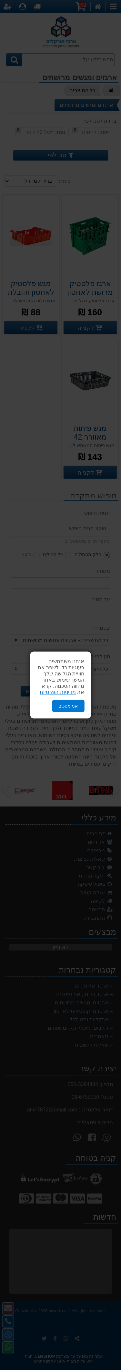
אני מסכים (68, 706)
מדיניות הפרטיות (58, 692)
